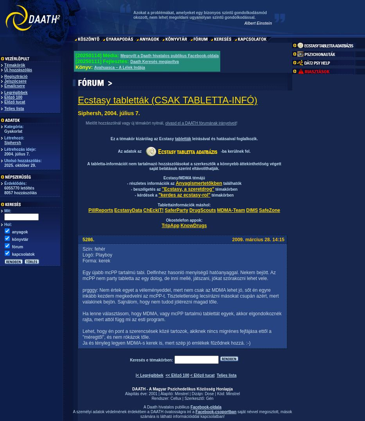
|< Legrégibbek (150, 375)
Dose (209, 394)
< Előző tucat (203, 375)
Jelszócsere (15, 81)
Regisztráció (15, 76)
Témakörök (14, 65)
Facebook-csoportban (216, 412)
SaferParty (176, 210)
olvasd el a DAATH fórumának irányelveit (200, 123)
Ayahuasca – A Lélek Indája (119, 67)
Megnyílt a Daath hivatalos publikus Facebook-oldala (169, 56)
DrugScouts (202, 210)
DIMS (252, 210)
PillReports (100, 210)
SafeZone (269, 210)
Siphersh (12, 143)
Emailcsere (14, 86)
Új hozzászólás (18, 70)
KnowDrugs (193, 225)
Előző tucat (14, 102)
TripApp (170, 225)
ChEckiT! (153, 210)
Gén (210, 398)
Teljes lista (14, 109)
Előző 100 (13, 97)
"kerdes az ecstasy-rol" (184, 195)
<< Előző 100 (177, 375)
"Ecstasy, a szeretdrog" (188, 189)
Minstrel (182, 394)
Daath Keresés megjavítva (154, 62)
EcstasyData (128, 210)
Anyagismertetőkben (199, 183)
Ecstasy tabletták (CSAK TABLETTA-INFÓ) (167, 100)
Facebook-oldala (206, 407)
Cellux (176, 398)
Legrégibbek (15, 92)
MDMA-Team (231, 210)
